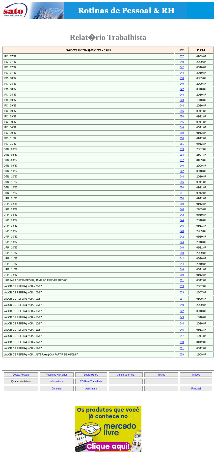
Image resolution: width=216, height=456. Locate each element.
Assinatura (91, 388)
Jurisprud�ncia (125, 374)
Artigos (196, 374)
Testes (161, 374)
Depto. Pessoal (21, 374)
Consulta (56, 388)
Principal (196, 388)
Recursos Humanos (56, 374)
